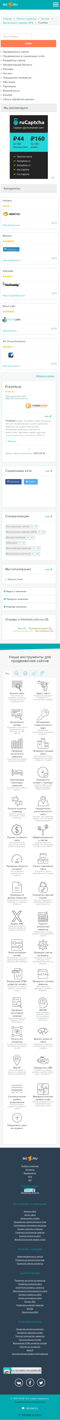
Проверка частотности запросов (30, 1281)
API (30, 1180)
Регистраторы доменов (23, 548)
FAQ (30, 1177)
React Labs (9, 306)
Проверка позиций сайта (30, 1284)
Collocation (15, 542)
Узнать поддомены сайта (30, 1298)
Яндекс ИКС (30, 1302)
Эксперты (30, 1170)
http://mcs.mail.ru (11, 366)
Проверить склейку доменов (30, 1305)
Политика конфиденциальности (30, 1402)
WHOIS (30, 1309)
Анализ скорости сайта (30, 1236)
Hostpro (7, 200)
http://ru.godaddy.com (14, 295)
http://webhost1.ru (12, 260)
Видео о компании (15, 591)
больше (11, 441)
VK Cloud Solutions (14, 341)
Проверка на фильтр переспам (29, 1260)
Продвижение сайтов (15, 51)
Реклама (7, 69)
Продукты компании (16, 599)
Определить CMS (30, 1312)
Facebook (13, 481)
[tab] (16, 673)
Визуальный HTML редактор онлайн (30, 1343)
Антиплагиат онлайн (30, 1219)
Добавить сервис (45, 376)
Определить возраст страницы (30, 1288)
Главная (7, 18)
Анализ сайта (30, 1211)
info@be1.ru (30, 1408)
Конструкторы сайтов (21, 526)
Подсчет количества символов (30, 1336)
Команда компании (15, 606)
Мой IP (30, 1350)
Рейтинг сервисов (26, 18)
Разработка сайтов (13, 60)
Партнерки (8, 86)
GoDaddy (8, 271)
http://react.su (10, 330)
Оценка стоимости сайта (30, 1295)
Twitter (31, 481)
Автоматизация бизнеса (16, 64)
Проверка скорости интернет (30, 1329)
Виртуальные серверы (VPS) (18, 22)
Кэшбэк (6, 95)
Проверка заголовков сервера (29, 1233)
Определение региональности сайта (30, 1291)
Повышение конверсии (16, 77)
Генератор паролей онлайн (30, 1333)
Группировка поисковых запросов (30, 1226)
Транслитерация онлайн (30, 1340)
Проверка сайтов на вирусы (30, 1264)
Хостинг (45, 18)
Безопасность (10, 90)
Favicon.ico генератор (30, 1347)
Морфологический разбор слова (30, 1240)
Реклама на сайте (30, 1415)
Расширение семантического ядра (30, 1222)
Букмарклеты (30, 1173)
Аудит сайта (30, 1215)
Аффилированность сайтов (30, 1257)
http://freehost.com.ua (16, 398)
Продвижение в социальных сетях (23, 56)
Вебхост (7, 235)
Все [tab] (8, 673)
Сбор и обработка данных (17, 99)
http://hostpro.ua (11, 225)
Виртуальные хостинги (23, 553)
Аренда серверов (20, 537)
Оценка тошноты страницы (30, 1229)
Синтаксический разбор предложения (30, 1354)
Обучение (8, 82)
